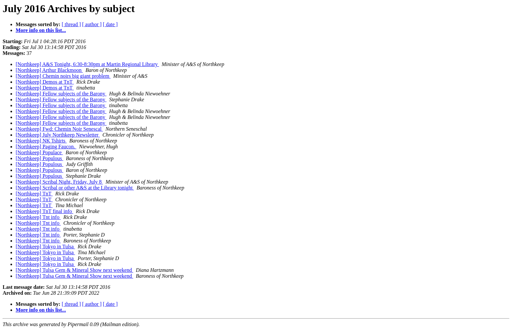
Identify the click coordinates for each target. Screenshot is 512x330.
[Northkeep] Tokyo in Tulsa (45, 246)
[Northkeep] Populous (39, 158)
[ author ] (92, 24)
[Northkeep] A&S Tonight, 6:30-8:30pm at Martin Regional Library (87, 64)
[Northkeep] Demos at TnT (45, 82)
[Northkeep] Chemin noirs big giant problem (63, 76)
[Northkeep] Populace (39, 152)
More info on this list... (41, 30)
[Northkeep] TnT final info (44, 211)
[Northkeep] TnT (34, 193)
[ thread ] (71, 24)
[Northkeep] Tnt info (38, 217)
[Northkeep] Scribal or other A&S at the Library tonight (75, 187)
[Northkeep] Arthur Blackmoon (49, 70)
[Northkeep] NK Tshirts (41, 140)
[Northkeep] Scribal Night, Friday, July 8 (59, 182)
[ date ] (110, 24)
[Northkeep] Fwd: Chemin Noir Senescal (59, 129)
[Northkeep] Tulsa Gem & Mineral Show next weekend (74, 270)
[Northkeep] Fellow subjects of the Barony (61, 93)
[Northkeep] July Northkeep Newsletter (58, 135)
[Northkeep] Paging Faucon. (46, 146)
